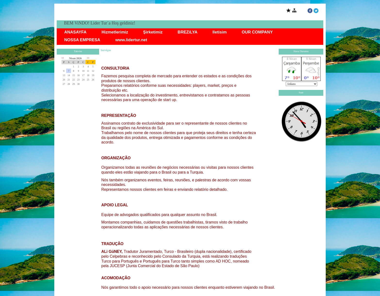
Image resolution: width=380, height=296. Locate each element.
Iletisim (220, 32)
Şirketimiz (153, 32)
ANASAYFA (75, 32)
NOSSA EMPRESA (82, 40)
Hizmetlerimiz (115, 32)
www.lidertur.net (131, 40)
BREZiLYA (188, 32)
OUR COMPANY (257, 32)
